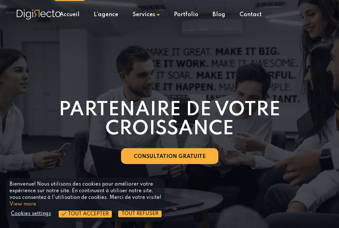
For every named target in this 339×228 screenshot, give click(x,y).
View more (23, 204)
